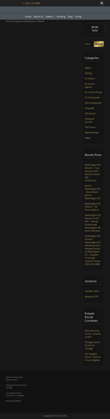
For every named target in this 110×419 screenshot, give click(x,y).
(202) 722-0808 (32, 3)
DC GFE (63, 416)
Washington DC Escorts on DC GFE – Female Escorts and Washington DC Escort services (93, 223)
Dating (88, 73)
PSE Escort (90, 127)
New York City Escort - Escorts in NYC (93, 333)
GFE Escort (90, 113)
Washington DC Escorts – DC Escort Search (93, 206)
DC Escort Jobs (92, 97)
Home (28, 16)
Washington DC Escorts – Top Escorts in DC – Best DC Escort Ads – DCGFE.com (93, 172)
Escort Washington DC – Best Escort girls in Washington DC (93, 192)
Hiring (78, 16)
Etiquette (89, 108)
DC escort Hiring (93, 92)
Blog (70, 16)
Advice (88, 67)
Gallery (49, 16)
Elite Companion (93, 102)
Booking (61, 16)
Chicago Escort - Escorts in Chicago (93, 345)
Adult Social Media (13, 401)
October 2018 (92, 291)
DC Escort (90, 78)
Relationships (92, 132)
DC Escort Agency (90, 85)
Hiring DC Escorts (90, 120)
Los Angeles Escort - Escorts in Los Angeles (93, 357)
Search (98, 44)
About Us (38, 16)
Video (88, 137)
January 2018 (91, 296)
